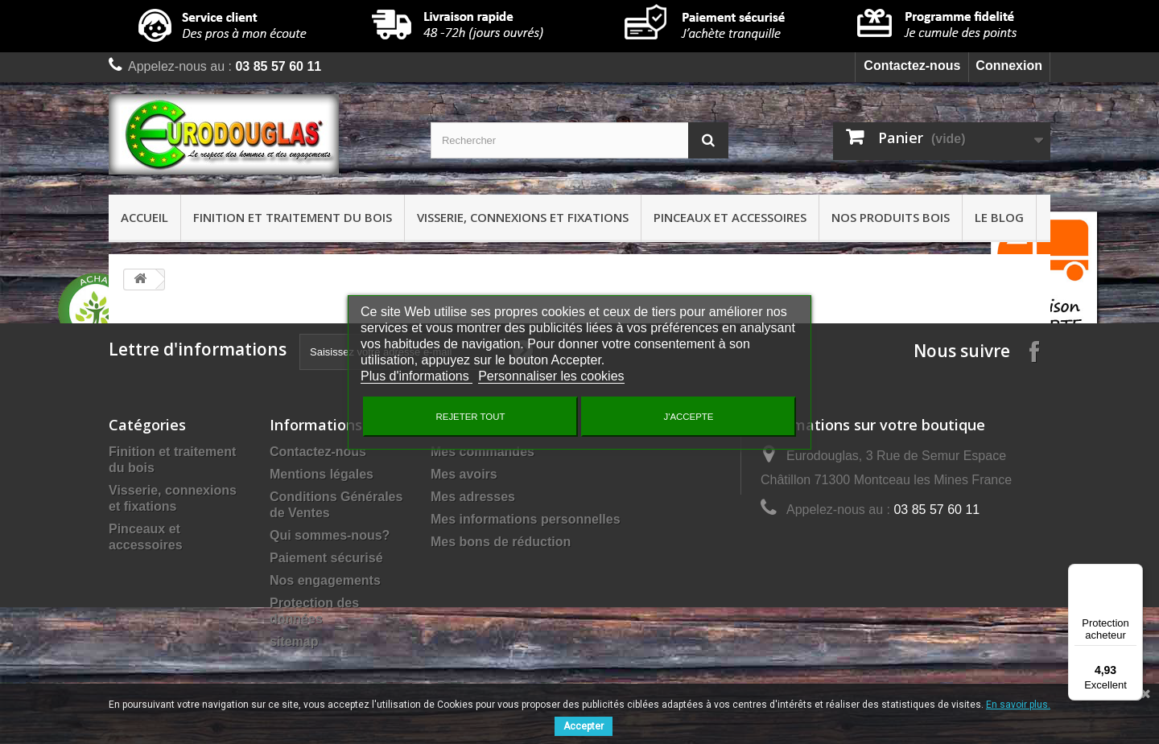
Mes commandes (482, 451)
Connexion (1008, 65)
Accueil (144, 217)
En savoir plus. (1018, 704)
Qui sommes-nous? (330, 535)
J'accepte (689, 416)
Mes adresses (473, 497)
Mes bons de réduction (501, 542)
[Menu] (1133, 573)
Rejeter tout (470, 416)
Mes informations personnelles (526, 519)
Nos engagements (325, 580)
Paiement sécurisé (326, 558)
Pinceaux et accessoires (730, 217)
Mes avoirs (464, 474)
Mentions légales (321, 474)
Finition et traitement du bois (292, 217)
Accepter (583, 726)
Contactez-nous (912, 65)
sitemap (294, 641)
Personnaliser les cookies (551, 376)
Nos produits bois (890, 217)
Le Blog (999, 217)
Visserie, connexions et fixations (523, 217)
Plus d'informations (416, 376)
